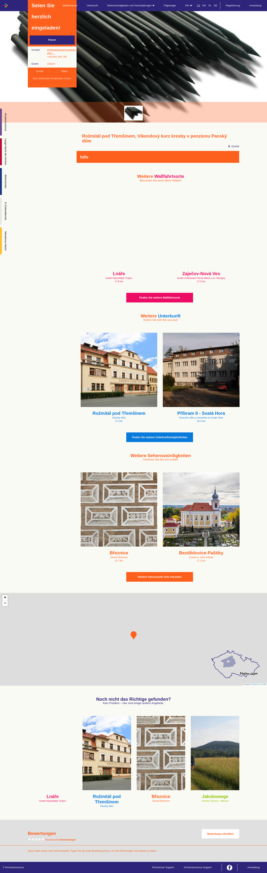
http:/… (51, 53)
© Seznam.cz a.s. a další (258, 684)
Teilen (64, 71)
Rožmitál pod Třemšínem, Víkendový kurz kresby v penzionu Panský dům (154, 138)
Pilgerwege (170, 5)
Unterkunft (92, 5)
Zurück (233, 146)
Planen (52, 39)
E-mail (40, 71)
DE (215, 5)
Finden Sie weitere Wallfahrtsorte (159, 297)
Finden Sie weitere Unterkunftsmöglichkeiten (159, 437)
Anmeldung (255, 5)
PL (209, 5)
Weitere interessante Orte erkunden (160, 576)
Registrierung (233, 5)
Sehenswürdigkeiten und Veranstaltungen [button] (131, 5)
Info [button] (188, 5)
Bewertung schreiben (220, 833)
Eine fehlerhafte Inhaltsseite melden (52, 78)
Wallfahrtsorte (70, 5)
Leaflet (247, 684)
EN (204, 5)
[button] (134, 635)
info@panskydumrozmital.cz (62, 49)
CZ (198, 5)
